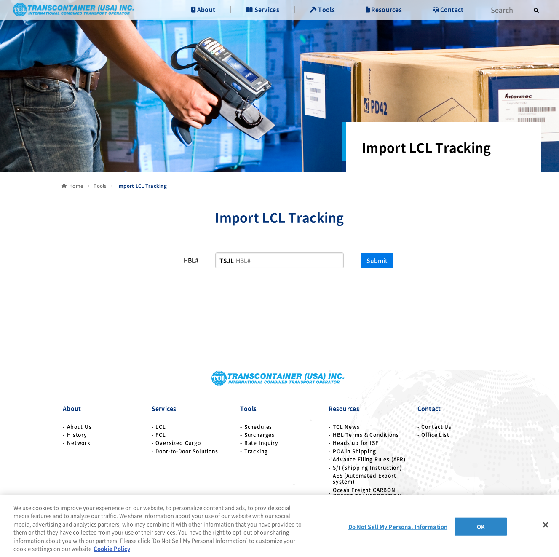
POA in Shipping (354, 451)
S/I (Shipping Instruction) (367, 468)
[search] (508, 10)
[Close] (545, 525)
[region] (279, 526)
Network (79, 443)
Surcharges (259, 435)
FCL (160, 435)
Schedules (258, 427)
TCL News (346, 427)
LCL (160, 427)
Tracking (256, 451)
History (77, 435)
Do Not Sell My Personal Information (398, 526)
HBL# (191, 260)
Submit (377, 260)
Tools (100, 185)
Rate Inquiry (261, 443)
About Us (79, 427)
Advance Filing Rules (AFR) (369, 459)
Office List (435, 435)
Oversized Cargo (178, 443)
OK (481, 526)
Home (76, 185)
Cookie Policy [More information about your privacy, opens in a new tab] (112, 548)
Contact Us (436, 427)
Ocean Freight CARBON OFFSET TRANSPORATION (367, 493)
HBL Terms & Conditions (366, 435)
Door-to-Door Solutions (186, 451)
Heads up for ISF (355, 443)
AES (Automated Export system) (364, 479)
